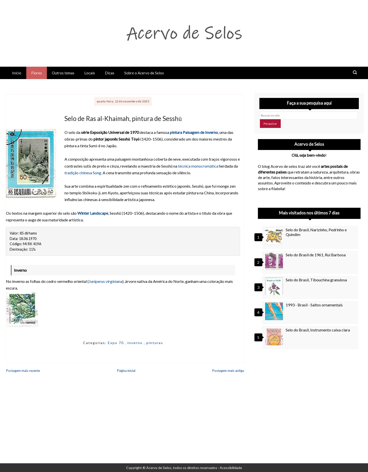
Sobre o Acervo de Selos (144, 73)
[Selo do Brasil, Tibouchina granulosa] (274, 286)
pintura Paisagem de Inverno (194, 132)
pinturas (154, 343)
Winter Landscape (92, 213)
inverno (135, 343)
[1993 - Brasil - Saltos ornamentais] (274, 311)
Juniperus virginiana (105, 281)
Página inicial (126, 371)
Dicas (109, 73)
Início (16, 73)
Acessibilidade (231, 468)
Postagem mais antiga (228, 371)
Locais (89, 73)
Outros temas (63, 73)
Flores (36, 73)
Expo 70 (116, 343)
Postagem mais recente (23, 371)
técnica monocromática (198, 166)
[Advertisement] (309, 397)
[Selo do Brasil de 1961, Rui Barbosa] (274, 261)
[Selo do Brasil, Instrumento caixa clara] (274, 336)
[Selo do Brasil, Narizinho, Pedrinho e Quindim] (274, 236)
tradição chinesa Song (82, 172)
